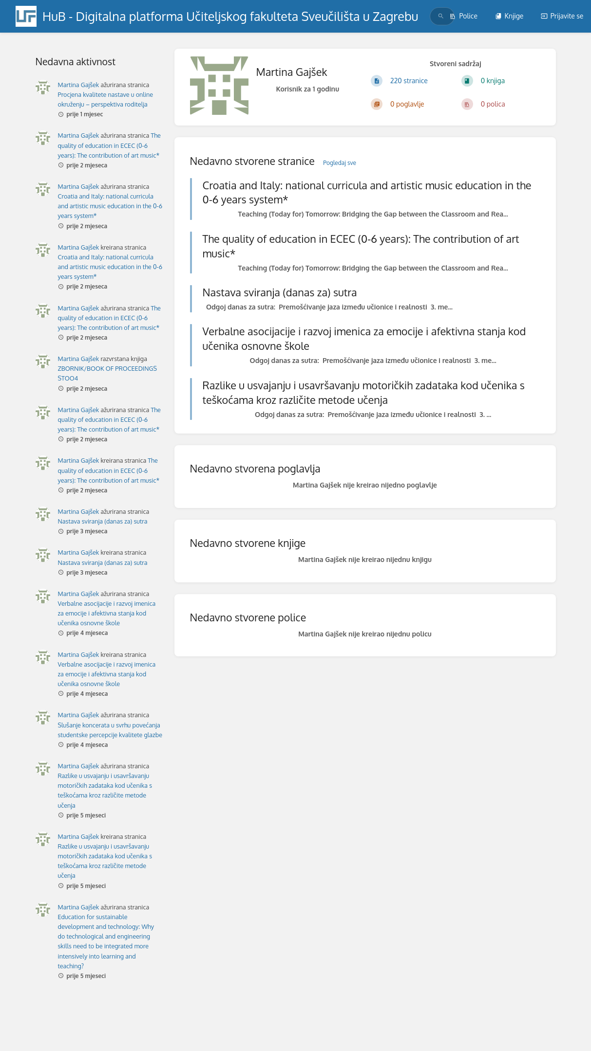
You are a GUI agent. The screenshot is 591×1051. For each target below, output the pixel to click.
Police (463, 16)
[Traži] (441, 16)
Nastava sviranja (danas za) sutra (103, 521)
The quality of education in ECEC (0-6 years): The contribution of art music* (109, 145)
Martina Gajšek (78, 85)
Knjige (509, 16)
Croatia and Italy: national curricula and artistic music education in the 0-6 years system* (110, 205)
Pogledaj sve (339, 162)
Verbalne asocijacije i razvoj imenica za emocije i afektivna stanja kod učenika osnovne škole (107, 613)
